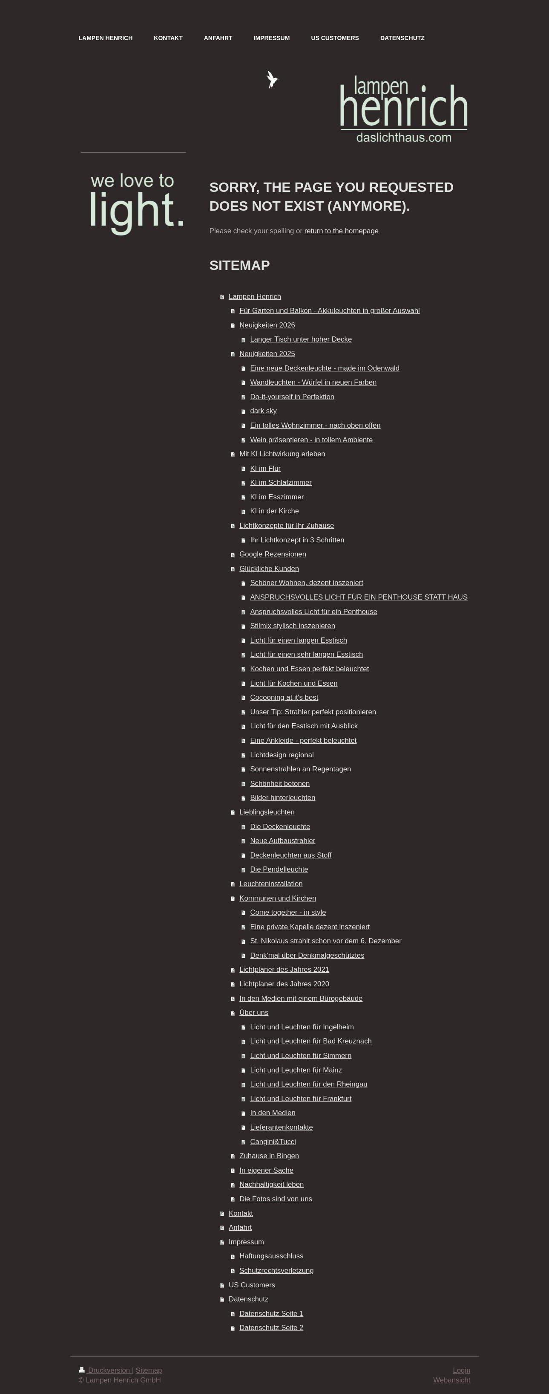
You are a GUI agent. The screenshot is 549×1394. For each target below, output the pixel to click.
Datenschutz (248, 1299)
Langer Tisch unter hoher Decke (301, 339)
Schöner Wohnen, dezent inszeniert (306, 583)
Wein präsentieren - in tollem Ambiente (311, 440)
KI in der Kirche (274, 511)
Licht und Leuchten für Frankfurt (300, 1099)
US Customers (252, 1285)
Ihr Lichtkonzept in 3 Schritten (297, 540)
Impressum (246, 1242)
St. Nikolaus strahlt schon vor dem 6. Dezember (325, 941)
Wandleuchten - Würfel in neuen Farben (313, 382)
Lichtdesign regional (281, 755)
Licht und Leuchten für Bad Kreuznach (310, 1041)
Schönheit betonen (280, 784)
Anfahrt (240, 1227)
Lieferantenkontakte (281, 1127)
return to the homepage (342, 231)
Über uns (253, 1013)
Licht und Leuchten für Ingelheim (302, 1027)
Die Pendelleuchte (279, 869)
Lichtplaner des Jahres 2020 (284, 984)
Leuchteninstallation (270, 884)
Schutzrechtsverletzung (276, 1270)
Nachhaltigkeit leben (271, 1184)
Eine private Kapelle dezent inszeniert (310, 927)
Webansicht (451, 1380)
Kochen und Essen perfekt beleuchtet (309, 669)
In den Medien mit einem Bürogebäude (300, 998)
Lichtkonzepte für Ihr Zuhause (286, 526)
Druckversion (105, 1370)
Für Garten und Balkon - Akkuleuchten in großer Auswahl (329, 311)
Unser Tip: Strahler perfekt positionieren (313, 712)
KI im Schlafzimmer (281, 482)
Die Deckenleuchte (280, 827)
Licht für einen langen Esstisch (298, 640)
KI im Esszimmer (277, 497)
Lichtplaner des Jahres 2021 (284, 969)
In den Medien (272, 1113)
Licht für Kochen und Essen (293, 683)
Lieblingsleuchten (267, 812)
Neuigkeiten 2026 (267, 325)
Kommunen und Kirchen (277, 898)
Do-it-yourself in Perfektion (292, 397)
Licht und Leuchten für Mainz (296, 1070)
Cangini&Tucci (273, 1142)
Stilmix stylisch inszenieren (292, 626)
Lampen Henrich (255, 297)
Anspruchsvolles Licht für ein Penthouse (313, 612)
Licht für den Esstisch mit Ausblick (304, 726)
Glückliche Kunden (269, 569)
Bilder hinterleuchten (282, 798)
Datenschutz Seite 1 (271, 1314)
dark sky (263, 411)
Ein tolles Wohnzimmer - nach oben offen (315, 425)
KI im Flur (265, 468)
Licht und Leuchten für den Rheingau (308, 1084)
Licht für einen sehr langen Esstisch (306, 654)
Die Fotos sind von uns (275, 1199)
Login (461, 1370)
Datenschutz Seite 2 (271, 1328)
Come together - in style (288, 912)
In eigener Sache (266, 1170)
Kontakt (241, 1213)
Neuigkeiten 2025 (267, 354)
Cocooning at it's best (284, 697)
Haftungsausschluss (271, 1256)
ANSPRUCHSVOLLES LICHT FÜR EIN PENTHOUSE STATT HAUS (359, 597)
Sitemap (149, 1370)
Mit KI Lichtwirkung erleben (282, 454)
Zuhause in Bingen (269, 1156)
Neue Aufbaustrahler (282, 841)
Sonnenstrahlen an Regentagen (300, 769)
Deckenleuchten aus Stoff (290, 855)
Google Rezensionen (272, 554)
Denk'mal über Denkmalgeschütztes (307, 955)
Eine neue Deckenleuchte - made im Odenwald (325, 368)
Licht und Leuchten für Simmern (300, 1056)
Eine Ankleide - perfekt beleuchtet (303, 740)
